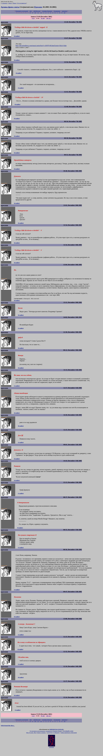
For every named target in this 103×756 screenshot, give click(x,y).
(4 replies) (17, 485)
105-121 (48, 18)
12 (41, 12)
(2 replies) (21, 446)
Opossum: (38, 7)
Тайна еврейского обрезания (69, 739)
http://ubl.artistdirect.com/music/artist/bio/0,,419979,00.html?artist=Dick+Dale (41, 46)
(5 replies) (21, 88)
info (31, 11)
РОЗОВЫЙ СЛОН (68, 737)
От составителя (21, 3)
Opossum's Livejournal (22, 11)
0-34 (33, 18)
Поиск (14, 3)
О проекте (4, 3)
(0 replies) (17, 36)
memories (64, 11)
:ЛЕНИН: (51, 753)
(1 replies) (21, 331)
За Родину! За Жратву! (53, 739)
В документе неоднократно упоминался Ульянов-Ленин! (46, 737)
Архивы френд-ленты (10, 7)
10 (35, 12)
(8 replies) (21, 430)
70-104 (43, 18)
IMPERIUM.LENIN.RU (56, 736)
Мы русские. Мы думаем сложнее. (36, 739)
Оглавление (57, 11)
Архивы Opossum (47, 11)
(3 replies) (17, 595)
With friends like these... (8, 732)
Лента (10, 3)
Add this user (36, 11)
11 (38, 12)
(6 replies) (17, 417)
